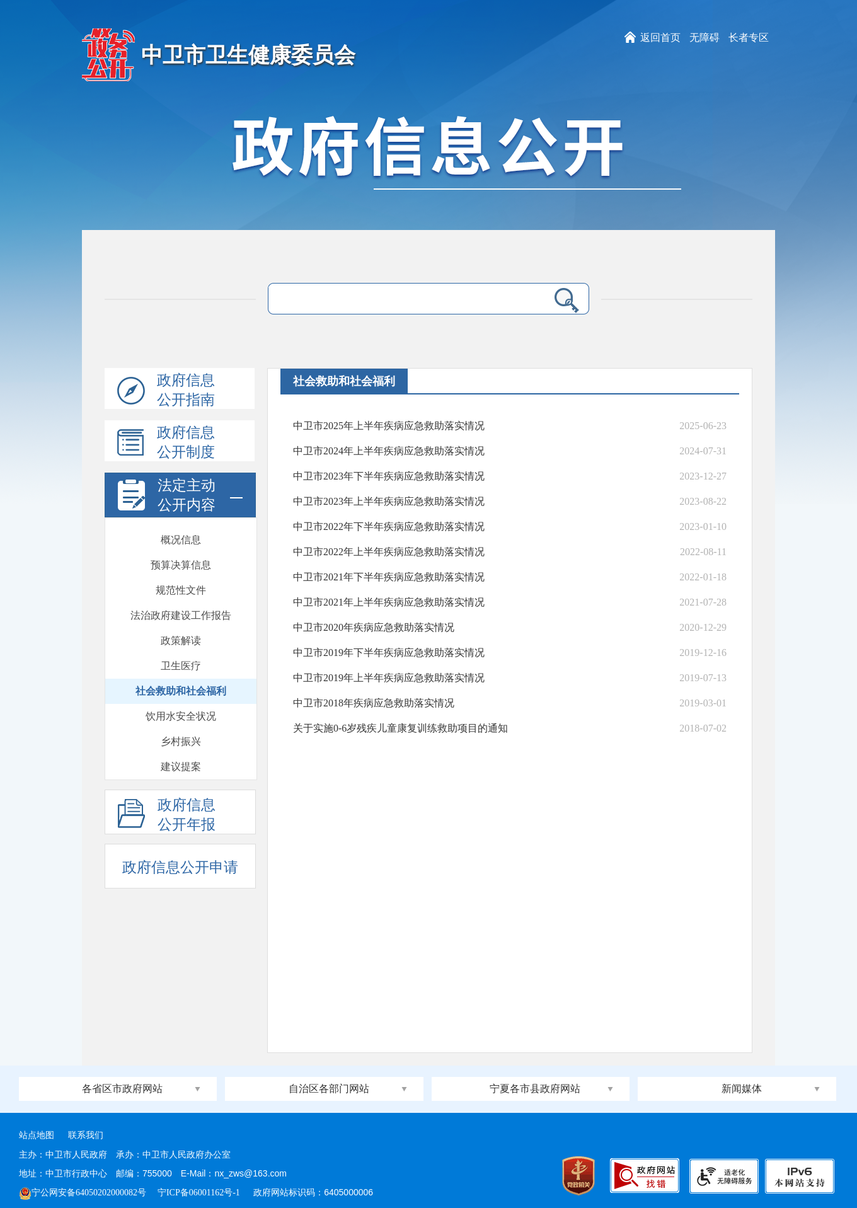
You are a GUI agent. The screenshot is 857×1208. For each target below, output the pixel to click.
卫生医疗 (181, 558)
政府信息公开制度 (166, 443)
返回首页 (660, 37)
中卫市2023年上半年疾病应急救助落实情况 (389, 501)
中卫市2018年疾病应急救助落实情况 (373, 703)
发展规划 (181, 684)
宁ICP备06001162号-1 (200, 1192)
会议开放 (181, 760)
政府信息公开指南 (166, 390)
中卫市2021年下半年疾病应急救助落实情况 (389, 577)
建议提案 (181, 659)
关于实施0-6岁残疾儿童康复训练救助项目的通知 (400, 728)
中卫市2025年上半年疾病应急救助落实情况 (389, 425)
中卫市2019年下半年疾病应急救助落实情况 (389, 652)
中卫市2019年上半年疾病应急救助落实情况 (389, 677)
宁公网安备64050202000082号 (82, 1192)
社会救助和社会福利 (180, 583)
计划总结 (181, 710)
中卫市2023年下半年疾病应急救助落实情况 (389, 476)
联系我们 (85, 1135)
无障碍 (704, 37)
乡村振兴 (181, 634)
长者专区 (748, 37)
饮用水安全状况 (181, 609)
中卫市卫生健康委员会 (248, 55)
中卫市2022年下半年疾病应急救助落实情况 (389, 526)
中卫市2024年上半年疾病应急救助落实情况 (389, 451)
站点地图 (36, 1135)
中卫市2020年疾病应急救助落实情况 (373, 627)
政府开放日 (181, 735)
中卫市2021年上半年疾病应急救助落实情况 (389, 602)
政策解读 (181, 533)
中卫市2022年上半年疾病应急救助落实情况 (389, 551)
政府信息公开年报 (167, 815)
